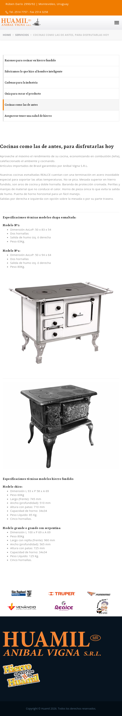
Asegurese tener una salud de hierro (28, 116)
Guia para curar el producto (23, 94)
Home (7, 35)
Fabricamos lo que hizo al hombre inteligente (33, 71)
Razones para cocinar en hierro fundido (30, 60)
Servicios (22, 35)
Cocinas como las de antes (21, 105)
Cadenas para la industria (21, 83)
